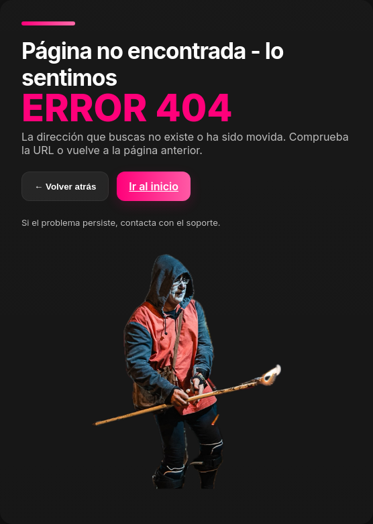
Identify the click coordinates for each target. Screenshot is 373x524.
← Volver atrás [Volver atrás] (65, 187)
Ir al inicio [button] (153, 186)
